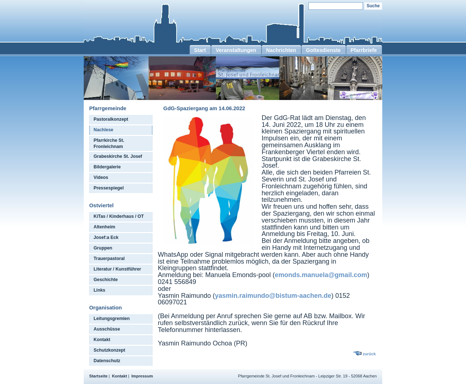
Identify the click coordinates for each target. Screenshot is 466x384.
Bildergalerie (107, 166)
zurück (369, 354)
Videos (101, 177)
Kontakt (102, 339)
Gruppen (103, 248)
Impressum (142, 376)
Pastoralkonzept (111, 119)
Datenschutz (107, 360)
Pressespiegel (109, 188)
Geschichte (106, 279)
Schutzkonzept (109, 350)
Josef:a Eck (106, 237)
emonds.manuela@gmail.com (321, 275)
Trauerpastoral (109, 258)
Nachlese (103, 129)
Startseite (98, 376)
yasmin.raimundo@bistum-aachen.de (273, 295)
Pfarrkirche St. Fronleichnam (109, 143)
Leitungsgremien (112, 318)
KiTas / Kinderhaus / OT (119, 216)
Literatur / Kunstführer (117, 269)
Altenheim (104, 226)
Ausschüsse (107, 329)
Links (99, 290)
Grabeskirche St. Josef (118, 156)
